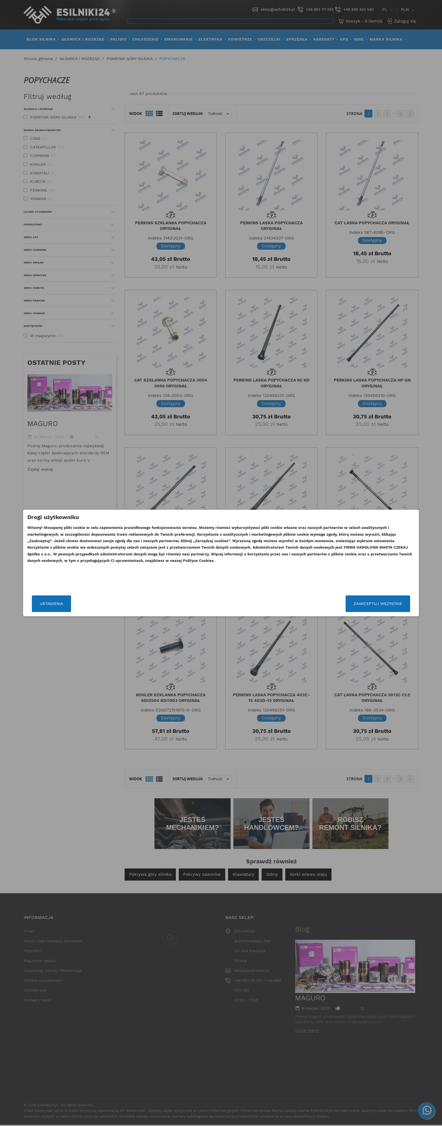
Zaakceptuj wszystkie (317, 603)
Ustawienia (111, 603)
